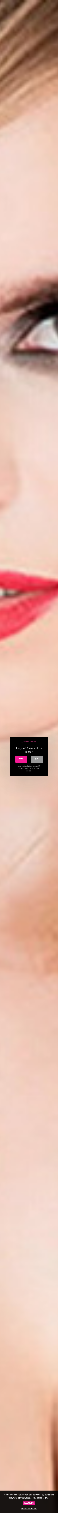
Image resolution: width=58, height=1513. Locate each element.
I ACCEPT (29, 1503)
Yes (21, 759)
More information (29, 1509)
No (36, 759)
